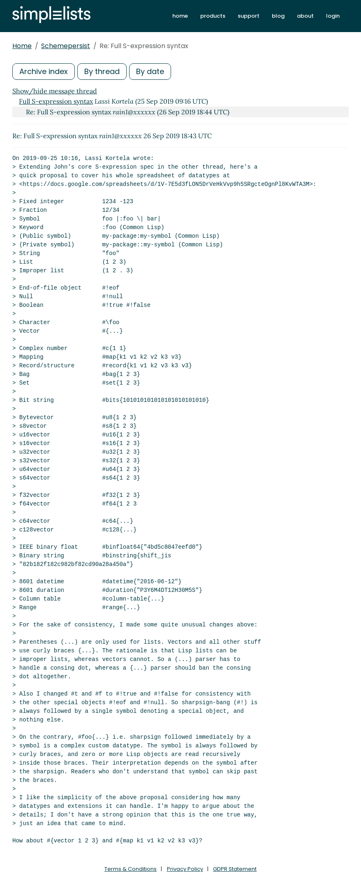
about (305, 16)
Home (22, 46)
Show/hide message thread (54, 91)
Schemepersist (65, 46)
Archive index (43, 71)
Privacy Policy (185, 869)
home (180, 16)
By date (150, 71)
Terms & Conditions (130, 869)
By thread (102, 71)
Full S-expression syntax (56, 101)
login (333, 16)
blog (278, 16)
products (212, 16)
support (248, 16)
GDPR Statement (235, 869)
